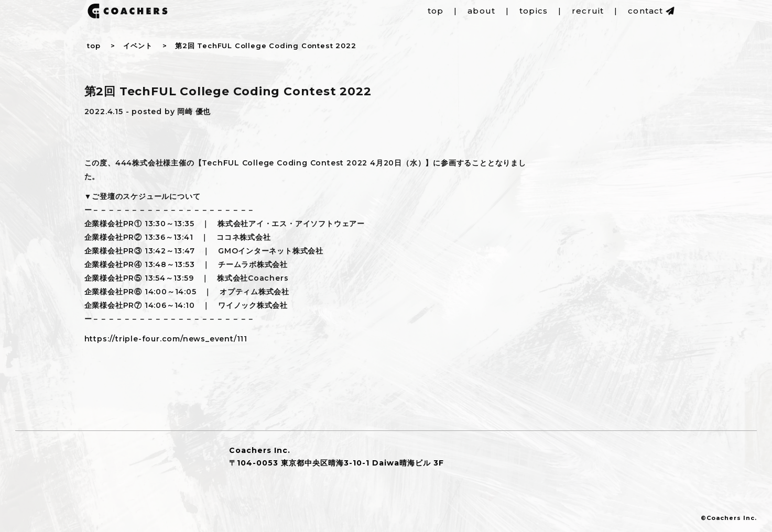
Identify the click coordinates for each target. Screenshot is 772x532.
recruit (588, 10)
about (481, 10)
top (436, 10)
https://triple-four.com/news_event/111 (165, 338)
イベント (137, 46)
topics (533, 10)
